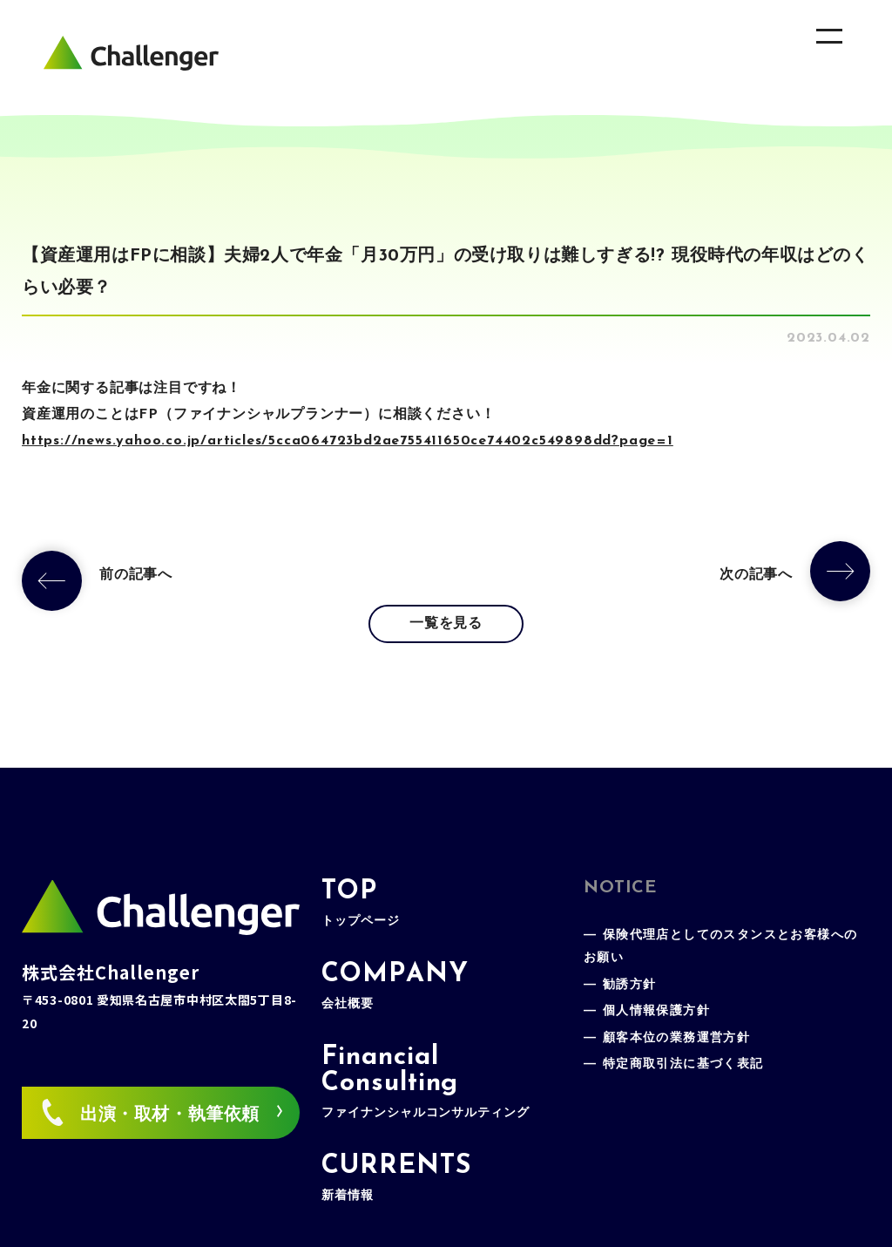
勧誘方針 (630, 985)
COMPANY (394, 986)
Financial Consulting (425, 1082)
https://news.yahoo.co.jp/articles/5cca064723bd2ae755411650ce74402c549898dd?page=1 (347, 441)
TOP (360, 903)
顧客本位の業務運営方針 (676, 1038)
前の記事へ (135, 575)
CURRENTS (395, 1178)
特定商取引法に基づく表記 (683, 1064)
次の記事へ (756, 575)
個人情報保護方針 (656, 1011)
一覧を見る (446, 624)
